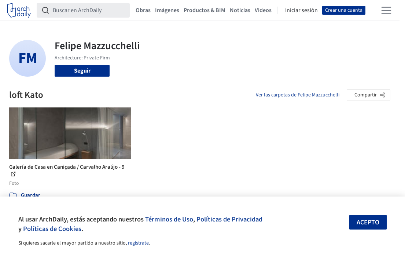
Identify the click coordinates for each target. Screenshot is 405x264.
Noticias (240, 10)
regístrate (138, 243)
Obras (143, 10)
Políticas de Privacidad (229, 219)
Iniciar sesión (301, 10)
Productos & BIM (204, 10)
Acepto (368, 222)
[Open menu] (386, 10)
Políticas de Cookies (52, 229)
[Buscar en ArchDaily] (89, 10)
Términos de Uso (169, 219)
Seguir (82, 71)
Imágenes (167, 10)
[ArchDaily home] (19, 10)
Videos (263, 10)
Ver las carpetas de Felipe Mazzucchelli (297, 95)
